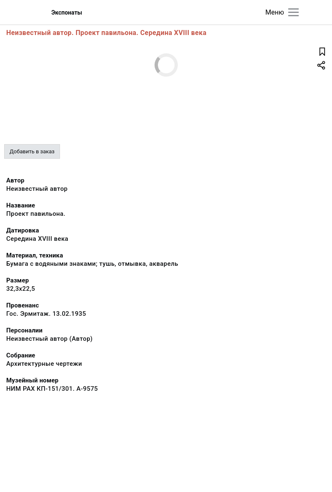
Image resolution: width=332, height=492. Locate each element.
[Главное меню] (293, 12)
